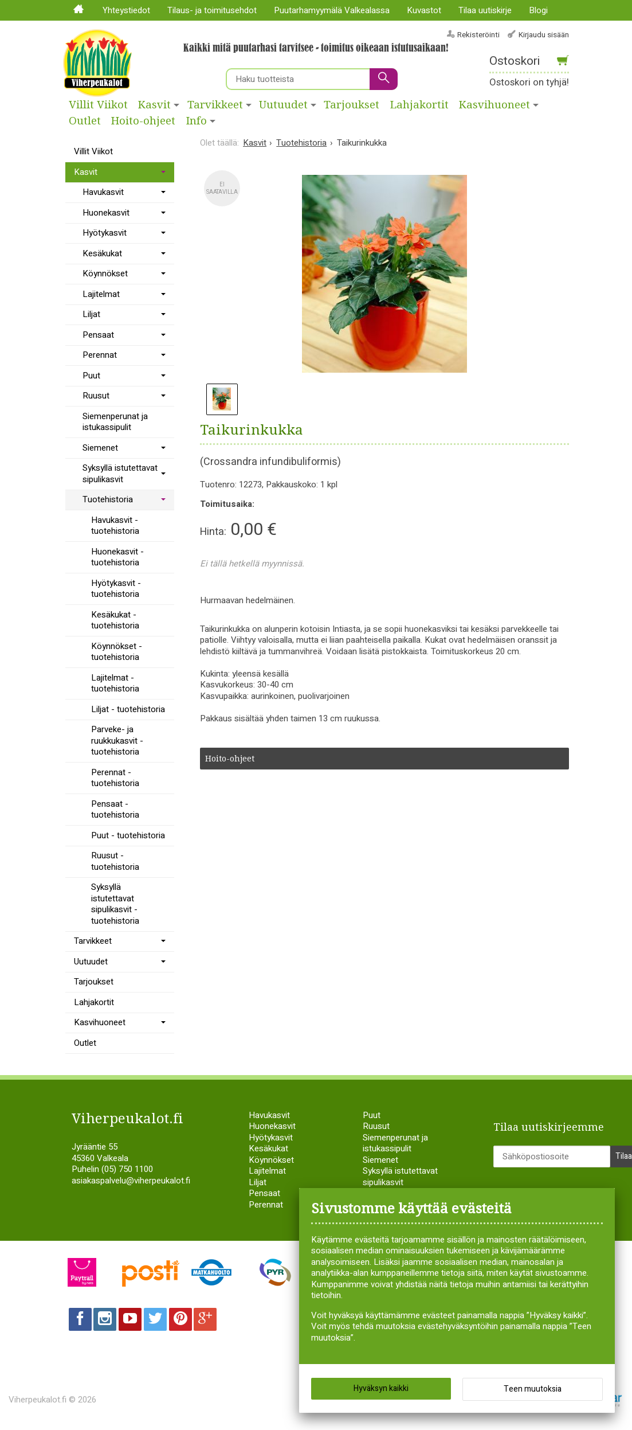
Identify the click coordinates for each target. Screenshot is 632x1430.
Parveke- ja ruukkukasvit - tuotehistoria (117, 740)
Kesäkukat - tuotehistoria (115, 620)
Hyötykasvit (105, 232)
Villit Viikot (98, 105)
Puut (91, 375)
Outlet (85, 121)
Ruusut (96, 395)
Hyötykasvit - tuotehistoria (116, 589)
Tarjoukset (351, 105)
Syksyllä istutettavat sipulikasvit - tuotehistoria (115, 904)
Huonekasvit (106, 212)
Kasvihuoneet (99, 1022)
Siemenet (100, 447)
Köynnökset (105, 273)
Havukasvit (103, 192)
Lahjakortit (419, 105)
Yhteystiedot (126, 10)
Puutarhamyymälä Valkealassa (332, 10)
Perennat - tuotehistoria (115, 778)
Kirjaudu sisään (544, 34)
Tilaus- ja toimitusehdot (212, 10)
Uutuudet (283, 105)
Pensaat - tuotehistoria (115, 810)
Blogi (538, 10)
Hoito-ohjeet (143, 121)
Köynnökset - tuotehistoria (116, 652)
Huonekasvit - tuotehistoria (117, 557)
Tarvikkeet (215, 105)
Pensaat (98, 335)
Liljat (91, 314)
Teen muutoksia (533, 1390)
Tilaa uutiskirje (485, 10)
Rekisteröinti (478, 34)
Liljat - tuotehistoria (128, 709)
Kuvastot (424, 10)
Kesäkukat (102, 253)
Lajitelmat (101, 294)
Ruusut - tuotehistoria (115, 861)
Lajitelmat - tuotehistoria (115, 683)
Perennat (100, 355)
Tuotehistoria (108, 499)
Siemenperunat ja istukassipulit (115, 422)
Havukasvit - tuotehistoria (115, 526)
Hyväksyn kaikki (381, 1390)
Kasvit (154, 105)
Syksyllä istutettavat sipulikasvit (120, 474)
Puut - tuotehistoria (128, 835)
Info (196, 121)
